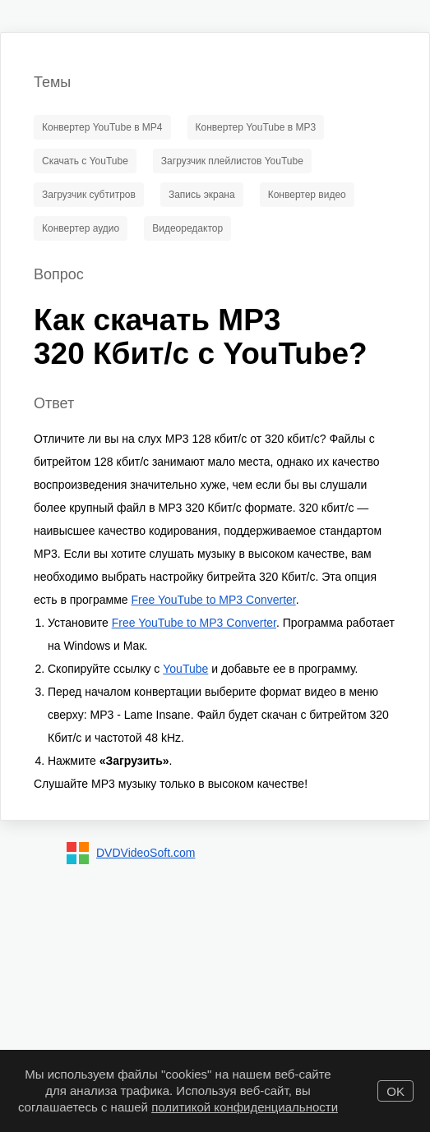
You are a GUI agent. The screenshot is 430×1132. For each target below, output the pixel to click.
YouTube (185, 668)
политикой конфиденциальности (244, 1107)
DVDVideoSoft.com (145, 852)
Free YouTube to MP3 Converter (213, 599)
